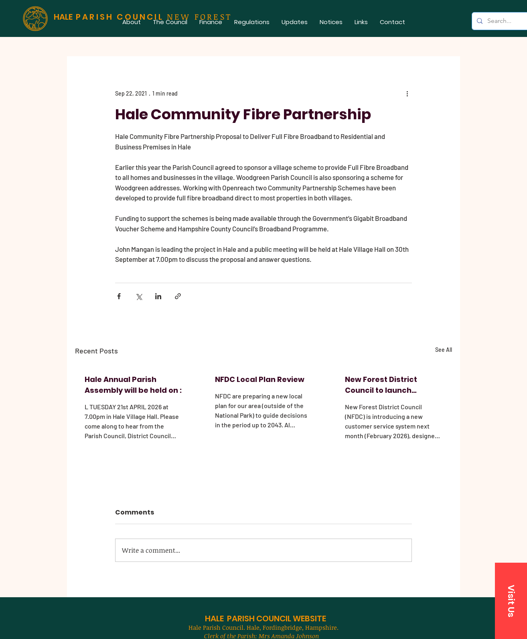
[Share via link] (178, 296)
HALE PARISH (230, 618)
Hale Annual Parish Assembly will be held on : (133, 384)
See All (443, 349)
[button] (170, 22)
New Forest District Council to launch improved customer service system (383, 385)
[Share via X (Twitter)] (138, 296)
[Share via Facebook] (119, 296)
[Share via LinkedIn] (158, 296)
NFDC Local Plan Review (259, 379)
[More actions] (407, 93)
